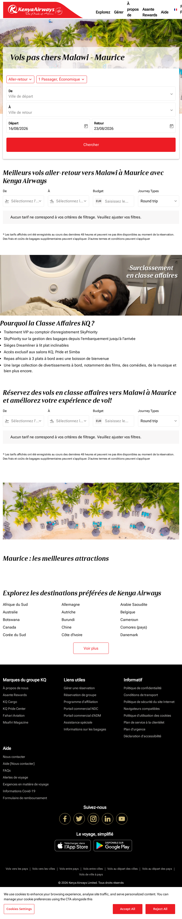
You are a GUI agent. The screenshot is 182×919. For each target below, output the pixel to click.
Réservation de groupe (80, 695)
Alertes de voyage (15, 777)
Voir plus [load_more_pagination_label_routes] (91, 648)
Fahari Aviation (14, 715)
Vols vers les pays (17, 868)
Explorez (103, 12)
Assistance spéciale (78, 722)
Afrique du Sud (15, 604)
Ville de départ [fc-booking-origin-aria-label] (21, 96)
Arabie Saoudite (133, 604)
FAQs (7, 770)
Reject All (160, 909)
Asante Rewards (149, 12)
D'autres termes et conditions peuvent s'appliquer (119, 238)
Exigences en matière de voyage (26, 784)
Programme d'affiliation (81, 702)
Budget (98, 191)
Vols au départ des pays (157, 868)
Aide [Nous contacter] (19, 763)
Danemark (129, 635)
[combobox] (25, 201)
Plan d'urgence (134, 729)
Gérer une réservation (79, 688)
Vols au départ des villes (122, 868)
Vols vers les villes (43, 868)
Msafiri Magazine (15, 722)
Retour (99, 123)
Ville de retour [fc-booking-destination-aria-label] (20, 112)
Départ (13, 123)
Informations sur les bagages (85, 729)
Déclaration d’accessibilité (142, 736)
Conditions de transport (141, 695)
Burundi (68, 619)
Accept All (127, 909)
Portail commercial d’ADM (82, 715)
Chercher (91, 144)
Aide (164, 12)
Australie (10, 612)
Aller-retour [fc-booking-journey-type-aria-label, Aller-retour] (18, 79)
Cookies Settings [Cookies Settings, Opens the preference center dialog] (19, 909)
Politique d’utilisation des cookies (147, 715)
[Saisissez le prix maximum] (117, 201)
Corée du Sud (14, 635)
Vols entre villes (93, 868)
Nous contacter (14, 757)
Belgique (127, 612)
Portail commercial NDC (81, 709)
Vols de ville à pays (91, 874)
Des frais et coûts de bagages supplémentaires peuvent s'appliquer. (45, 238)
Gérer (118, 12)
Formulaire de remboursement (25, 798)
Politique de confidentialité (142, 688)
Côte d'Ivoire (72, 635)
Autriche (69, 612)
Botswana (11, 619)
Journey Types (148, 191)
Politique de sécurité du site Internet (149, 702)
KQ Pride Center (14, 709)
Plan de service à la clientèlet (144, 722)
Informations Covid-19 (19, 791)
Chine (67, 627)
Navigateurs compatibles (142, 709)
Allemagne (71, 604)
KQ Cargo (10, 702)
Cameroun (129, 619)
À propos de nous (133, 12)
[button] (61, 79)
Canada (9, 627)
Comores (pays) (133, 627)
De (10, 91)
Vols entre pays (69, 868)
